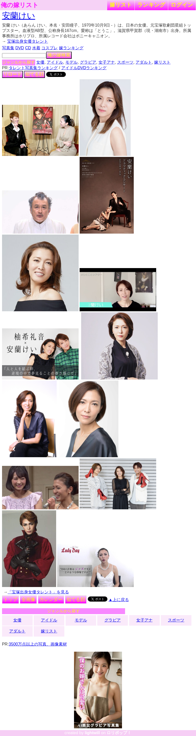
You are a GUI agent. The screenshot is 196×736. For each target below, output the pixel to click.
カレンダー (51, 599)
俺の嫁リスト (20, 5)
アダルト (144, 62)
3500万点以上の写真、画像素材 (38, 644)
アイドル (55, 62)
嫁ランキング (71, 48)
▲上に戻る (118, 599)
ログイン (182, 5)
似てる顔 (34, 74)
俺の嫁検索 (58, 55)
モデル (71, 62)
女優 (40, 62)
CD (28, 48)
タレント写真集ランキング (33, 68)
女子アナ (107, 62)
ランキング (151, 5)
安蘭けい (18, 15)
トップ (10, 599)
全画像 (28, 599)
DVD (19, 48)
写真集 (8, 48)
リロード (12, 74)
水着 (36, 48)
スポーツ (125, 62)
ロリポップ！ (119, 733)
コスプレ (49, 48)
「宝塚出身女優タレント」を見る (38, 592)
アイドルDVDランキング (84, 68)
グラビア (88, 62)
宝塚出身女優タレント (27, 41)
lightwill (92, 733)
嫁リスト (121, 5)
